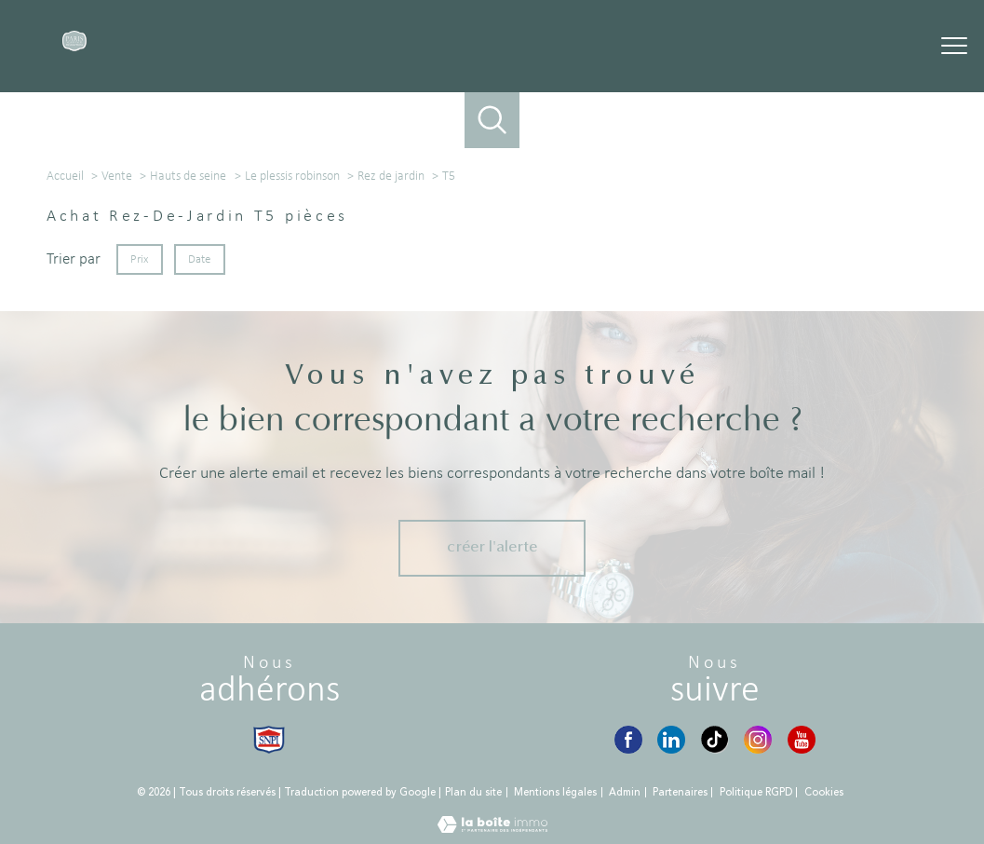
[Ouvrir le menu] (954, 46)
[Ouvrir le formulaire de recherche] (492, 120)
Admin (624, 792)
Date (200, 259)
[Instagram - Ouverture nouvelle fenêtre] (758, 740)
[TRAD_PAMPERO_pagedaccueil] (75, 47)
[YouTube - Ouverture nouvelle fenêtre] (802, 740)
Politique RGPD (756, 792)
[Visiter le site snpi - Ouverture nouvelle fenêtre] (269, 740)
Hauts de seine (188, 176)
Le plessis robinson (292, 176)
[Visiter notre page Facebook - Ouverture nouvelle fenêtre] (628, 740)
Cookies (823, 793)
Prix (139, 259)
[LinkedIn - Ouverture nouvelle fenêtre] (671, 740)
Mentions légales (555, 792)
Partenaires (680, 792)
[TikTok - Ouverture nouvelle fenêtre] (715, 740)
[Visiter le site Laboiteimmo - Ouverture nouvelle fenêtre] (492, 829)
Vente (116, 176)
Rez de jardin (391, 176)
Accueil (65, 176)
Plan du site (473, 792)
